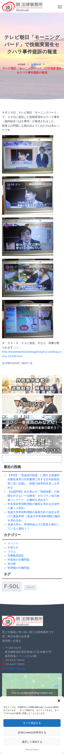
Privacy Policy (32, 749)
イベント (13, 543)
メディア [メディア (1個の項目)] (30, 587)
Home (21, 64)
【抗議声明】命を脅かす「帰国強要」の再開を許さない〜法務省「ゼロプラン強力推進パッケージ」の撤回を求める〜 (33, 496)
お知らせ (36, 64)
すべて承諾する (32, 723)
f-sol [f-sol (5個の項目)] (12, 586)
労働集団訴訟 (16, 556)
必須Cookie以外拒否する (32, 732)
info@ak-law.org (15, 668)
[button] (59, 700)
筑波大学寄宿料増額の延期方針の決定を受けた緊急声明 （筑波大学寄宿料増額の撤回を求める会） (34, 516)
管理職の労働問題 (18, 568)
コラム (12, 551)
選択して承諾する (32, 742)
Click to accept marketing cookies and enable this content (32, 694)
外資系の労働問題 (18, 560)
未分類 (12, 564)
